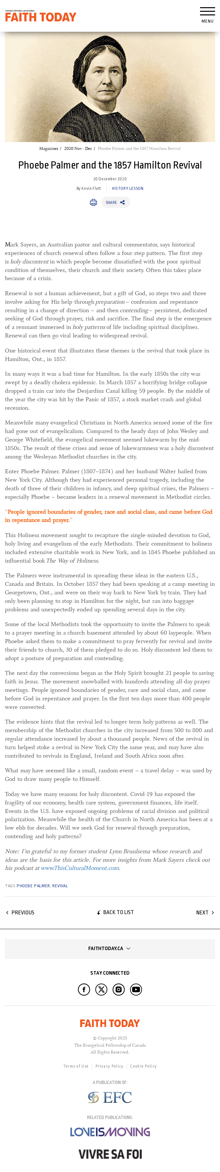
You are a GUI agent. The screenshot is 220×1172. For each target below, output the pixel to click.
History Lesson (127, 188)
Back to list (118, 912)
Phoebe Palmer (33, 885)
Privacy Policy (109, 1066)
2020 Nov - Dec (78, 148)
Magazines (48, 148)
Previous (22, 913)
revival (60, 885)
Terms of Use (76, 1066)
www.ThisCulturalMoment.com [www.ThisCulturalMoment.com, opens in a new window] (80, 868)
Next (202, 913)
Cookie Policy (143, 1066)
